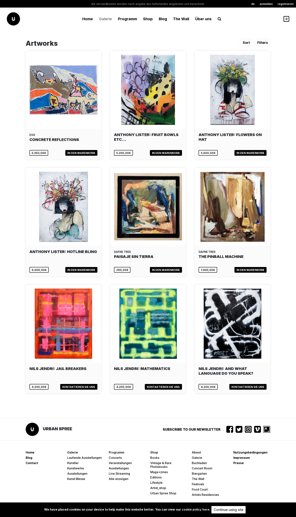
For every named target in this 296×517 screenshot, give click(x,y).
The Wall (181, 19)
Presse (238, 463)
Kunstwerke (75, 468)
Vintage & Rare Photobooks (160, 465)
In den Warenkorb (81, 153)
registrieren (286, 3)
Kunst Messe (76, 479)
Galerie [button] (105, 19)
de (253, 3)
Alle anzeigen (118, 479)
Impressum (241, 458)
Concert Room (202, 468)
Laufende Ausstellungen (84, 458)
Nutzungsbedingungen (250, 452)
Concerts (115, 458)
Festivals (198, 484)
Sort (246, 43)
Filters (262, 43)
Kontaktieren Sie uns (78, 387)
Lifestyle (156, 482)
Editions (156, 477)
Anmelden (266, 3)
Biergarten (199, 473)
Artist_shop (158, 488)
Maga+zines (159, 472)
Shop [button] (148, 19)
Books (154, 458)
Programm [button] (127, 19)
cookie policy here (195, 509)
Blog (163, 19)
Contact (32, 463)
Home (87, 19)
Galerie (197, 458)
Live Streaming (119, 473)
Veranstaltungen (120, 463)
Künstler (73, 463)
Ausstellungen (77, 473)
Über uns (203, 19)
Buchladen (199, 463)
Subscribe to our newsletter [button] (191, 429)
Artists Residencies (205, 495)
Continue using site (228, 510)
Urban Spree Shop (163, 493)
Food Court (200, 489)
